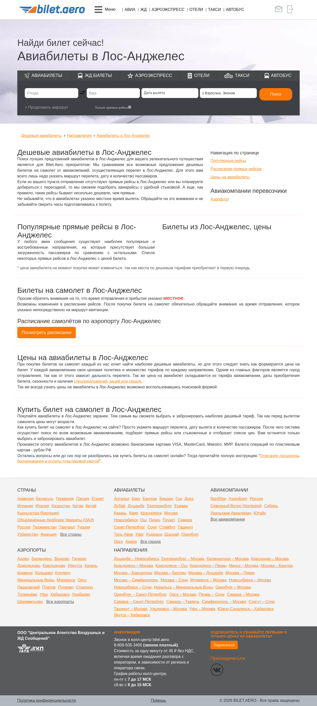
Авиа (130, 9)
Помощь (158, 700)
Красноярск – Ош (171, 566)
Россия (23, 527)
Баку (136, 499)
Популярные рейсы (228, 161)
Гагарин (79, 559)
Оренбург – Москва (233, 587)
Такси (214, 9)
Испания (25, 506)
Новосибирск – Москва (250, 580)
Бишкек (166, 499)
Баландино (41, 559)
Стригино (84, 587)
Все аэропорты (60, 602)
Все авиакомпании (228, 519)
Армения (25, 499)
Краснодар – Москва (270, 559)
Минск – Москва (244, 566)
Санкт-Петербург (129, 527)
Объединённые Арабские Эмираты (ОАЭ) (55, 520)
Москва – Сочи (174, 580)
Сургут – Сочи (262, 602)
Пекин (154, 520)
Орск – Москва (182, 594)
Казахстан (61, 506)
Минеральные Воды (35, 580)
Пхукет (169, 520)
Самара (185, 520)
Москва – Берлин (170, 573)
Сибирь (271, 506)
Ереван (181, 506)
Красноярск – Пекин (208, 566)
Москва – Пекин (240, 573)
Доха (188, 499)
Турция (83, 527)
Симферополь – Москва (224, 602)
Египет (98, 499)
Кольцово (44, 573)
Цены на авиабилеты (230, 177)
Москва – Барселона (133, 573)
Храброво (81, 594)
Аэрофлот (220, 199)
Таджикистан (44, 527)
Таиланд (67, 527)
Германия (65, 499)
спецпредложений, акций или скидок (107, 381)
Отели (196, 9)
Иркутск (75, 566)
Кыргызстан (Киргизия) (38, 513)
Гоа (179, 499)
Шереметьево (30, 602)
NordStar (218, 499)
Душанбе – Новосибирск (136, 559)
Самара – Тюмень (183, 602)
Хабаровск (60, 594)
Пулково (65, 587)
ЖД (143, 9)
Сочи (152, 527)
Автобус (235, 9)
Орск (118, 541)
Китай (91, 506)
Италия (42, 506)
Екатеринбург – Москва (182, 559)
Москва (171, 513)
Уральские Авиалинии (231, 513)
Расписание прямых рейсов (236, 169)
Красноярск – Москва (133, 566)
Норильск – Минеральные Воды (183, 587)
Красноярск (151, 513)
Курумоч (62, 573)
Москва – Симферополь (136, 580)
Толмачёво (27, 594)
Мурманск (66, 580)
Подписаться (224, 645)
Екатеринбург (159, 506)
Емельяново (54, 566)
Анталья (121, 499)
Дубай (119, 506)
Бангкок (150, 499)
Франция (48, 534)
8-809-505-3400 (128, 645)
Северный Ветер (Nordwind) (236, 506)
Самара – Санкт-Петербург (139, 602)
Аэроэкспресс (168, 9)
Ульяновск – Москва (168, 609)
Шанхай (171, 534)
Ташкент (185, 527)
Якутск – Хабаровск (132, 615)
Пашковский (28, 587)
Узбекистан (27, 534)
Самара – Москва (243, 594)
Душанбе (136, 506)
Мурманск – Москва (208, 580)
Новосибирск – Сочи (133, 587)
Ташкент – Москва (130, 609)
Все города (150, 541)
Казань (120, 513)
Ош (143, 520)
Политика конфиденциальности (46, 700)
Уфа (139, 534)
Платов (49, 587)
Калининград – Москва (227, 559)
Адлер (23, 559)
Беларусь (44, 499)
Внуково (62, 559)
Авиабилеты (46, 75)
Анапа (131, 541)
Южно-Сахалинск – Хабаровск (246, 609)
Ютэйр (260, 513)
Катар (78, 506)
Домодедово (28, 566)
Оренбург (190, 534)
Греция (82, 499)
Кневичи (25, 573)
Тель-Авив (123, 534)
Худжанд (154, 534)
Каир (133, 513)
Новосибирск (126, 520)
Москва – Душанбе (205, 573)
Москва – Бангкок (277, 566)
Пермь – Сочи (211, 594)
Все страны (70, 534)
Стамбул (167, 527)
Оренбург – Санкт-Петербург (140, 594)
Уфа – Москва (202, 609)
